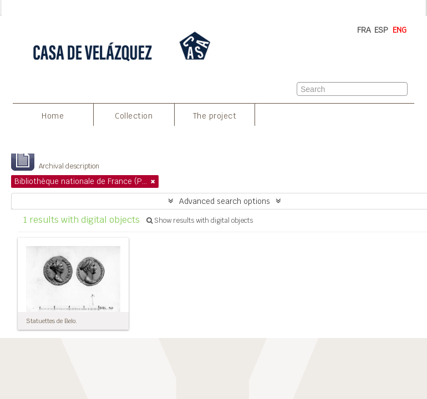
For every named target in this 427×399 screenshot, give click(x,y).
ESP (381, 30)
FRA (364, 30)
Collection (133, 116)
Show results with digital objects (199, 220)
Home (53, 116)
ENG (399, 30)
